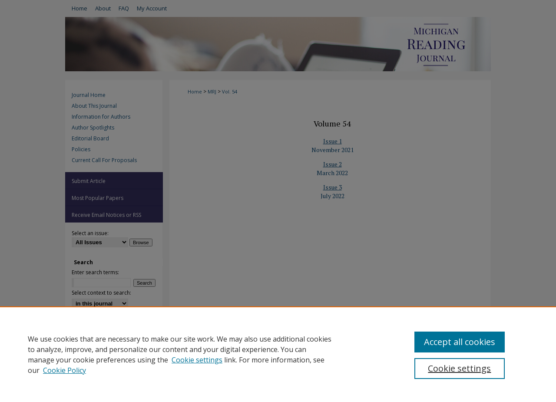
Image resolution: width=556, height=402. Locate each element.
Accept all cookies (459, 342)
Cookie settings (197, 360)
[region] (278, 354)
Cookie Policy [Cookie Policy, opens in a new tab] (64, 370)
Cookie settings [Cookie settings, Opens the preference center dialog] (459, 368)
